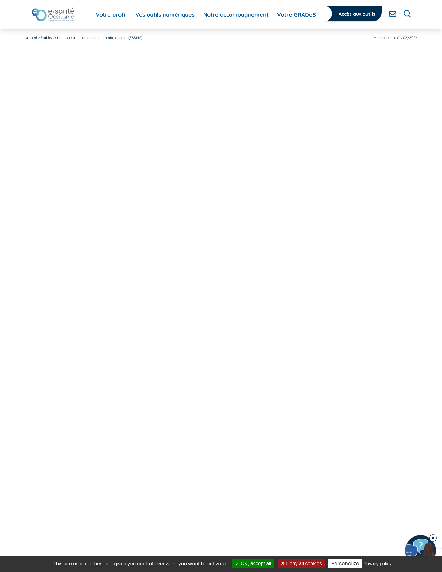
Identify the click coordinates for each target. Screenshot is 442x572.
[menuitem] (111, 15)
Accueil (31, 37)
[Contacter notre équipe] (420, 550)
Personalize (345, 563)
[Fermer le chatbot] (433, 538)
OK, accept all (253, 563)
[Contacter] (392, 14)
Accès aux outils (357, 14)
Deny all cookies (301, 563)
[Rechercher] (407, 14)
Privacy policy (377, 563)
